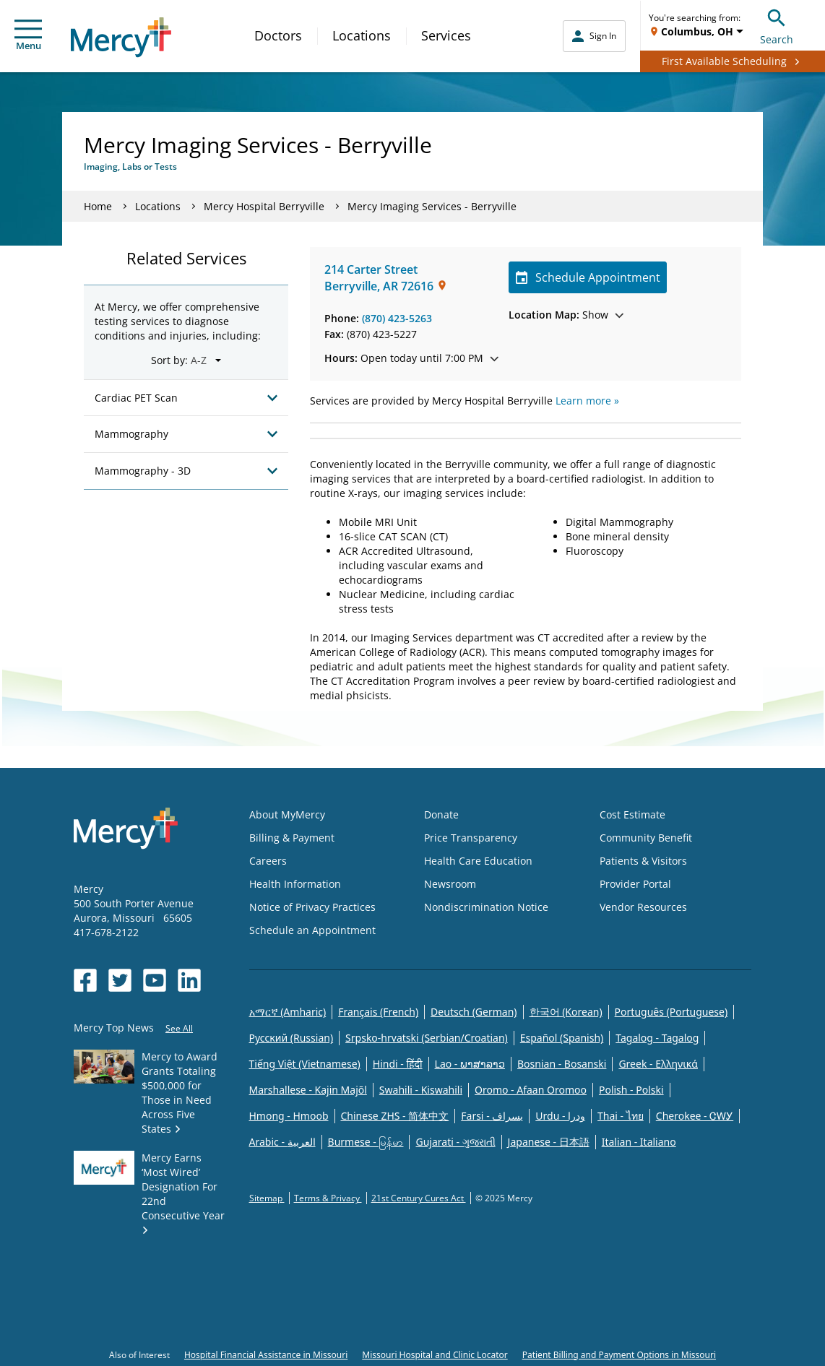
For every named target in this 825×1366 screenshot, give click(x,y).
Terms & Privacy (328, 1198)
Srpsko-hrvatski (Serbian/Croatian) (426, 1038)
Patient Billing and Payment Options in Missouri (619, 1355)
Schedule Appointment (587, 277)
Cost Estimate (632, 814)
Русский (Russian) (291, 1038)
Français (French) (378, 1012)
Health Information (295, 884)
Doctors (278, 35)
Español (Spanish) (562, 1038)
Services (446, 35)
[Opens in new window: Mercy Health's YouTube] (154, 980)
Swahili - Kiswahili (420, 1090)
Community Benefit (646, 837)
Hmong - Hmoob (289, 1116)
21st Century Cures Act (418, 1198)
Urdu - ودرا (560, 1116)
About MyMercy (287, 814)
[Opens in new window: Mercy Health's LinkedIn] (189, 980)
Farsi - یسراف (492, 1116)
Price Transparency (470, 837)
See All (179, 1028)
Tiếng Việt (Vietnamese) (304, 1064)
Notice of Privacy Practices (312, 907)
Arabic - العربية (282, 1142)
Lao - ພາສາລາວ (470, 1064)
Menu (28, 36)
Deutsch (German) (474, 1012)
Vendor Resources (643, 907)
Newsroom (450, 884)
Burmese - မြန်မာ (366, 1142)
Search (776, 25)
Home (98, 206)
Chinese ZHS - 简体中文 (395, 1116)
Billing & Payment (291, 837)
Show (566, 314)
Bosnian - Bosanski (561, 1064)
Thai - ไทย (620, 1116)
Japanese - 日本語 (548, 1142)
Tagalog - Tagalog (657, 1038)
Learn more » (587, 400)
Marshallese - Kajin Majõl (308, 1090)
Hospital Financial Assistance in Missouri (265, 1355)
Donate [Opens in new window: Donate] (441, 814)
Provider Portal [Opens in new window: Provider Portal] (635, 884)
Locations (361, 35)
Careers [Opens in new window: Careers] (268, 861)
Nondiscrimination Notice (486, 907)
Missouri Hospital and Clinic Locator (434, 1355)
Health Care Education (478, 861)
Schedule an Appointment (312, 930)
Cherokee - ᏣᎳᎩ (694, 1116)
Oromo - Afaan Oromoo (531, 1090)
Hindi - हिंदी (398, 1064)
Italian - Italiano (639, 1142)
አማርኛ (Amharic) (288, 1012)
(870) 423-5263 (397, 318)
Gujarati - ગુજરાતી (455, 1142)
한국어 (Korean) (566, 1012)
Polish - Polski (631, 1090)
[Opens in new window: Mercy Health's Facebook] (85, 980)
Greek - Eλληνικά (658, 1064)
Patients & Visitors (643, 861)
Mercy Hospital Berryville (264, 206)
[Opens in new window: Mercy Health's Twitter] (119, 980)
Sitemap (267, 1198)
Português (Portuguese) (671, 1012)
